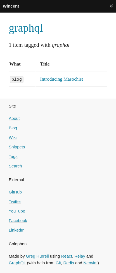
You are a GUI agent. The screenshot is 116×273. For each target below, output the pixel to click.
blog (16, 79)
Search (15, 165)
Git (58, 262)
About (14, 118)
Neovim (90, 262)
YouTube (17, 210)
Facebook (18, 220)
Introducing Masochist (61, 79)
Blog (13, 127)
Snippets (17, 146)
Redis (68, 262)
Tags (13, 156)
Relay (79, 255)
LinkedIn (17, 229)
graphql (26, 28)
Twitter (15, 201)
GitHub (15, 191)
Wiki (12, 137)
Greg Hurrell (37, 255)
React (66, 255)
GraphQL (17, 262)
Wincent (11, 6)
